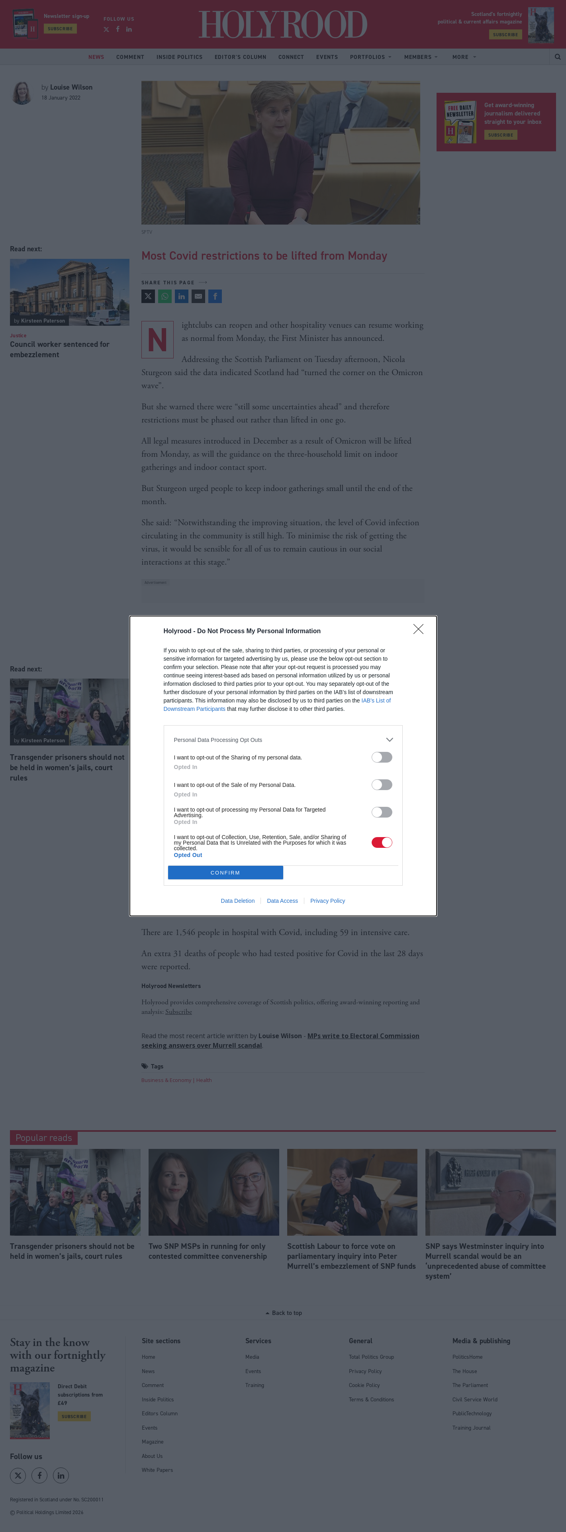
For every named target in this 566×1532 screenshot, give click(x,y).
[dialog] (283, 766)
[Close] (421, 631)
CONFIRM (226, 872)
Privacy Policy (327, 901)
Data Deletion (238, 901)
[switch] (382, 757)
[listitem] (283, 740)
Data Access (282, 901)
